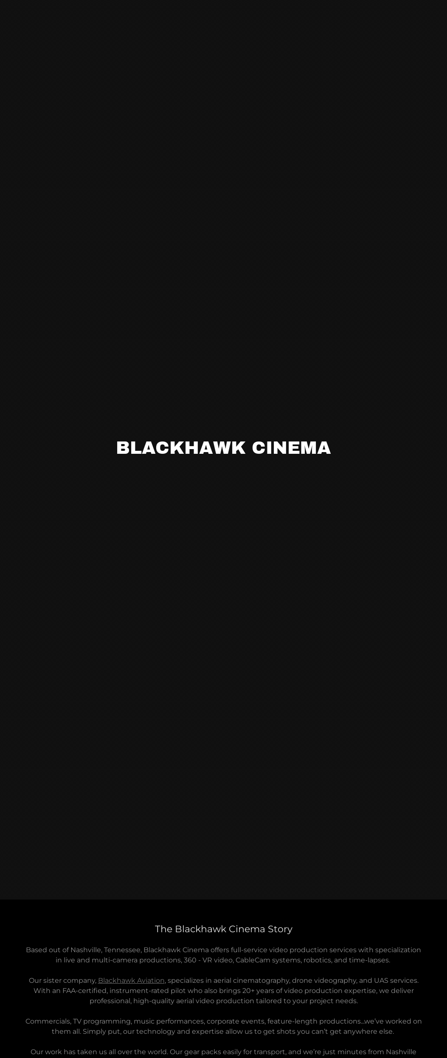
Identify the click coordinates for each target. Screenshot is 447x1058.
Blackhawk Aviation (131, 980)
